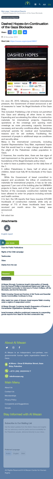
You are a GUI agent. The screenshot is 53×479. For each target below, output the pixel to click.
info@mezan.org (14, 376)
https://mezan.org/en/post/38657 (23, 41)
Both (23, 454)
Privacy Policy (10, 400)
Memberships (10, 395)
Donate (8, 408)
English (16, 454)
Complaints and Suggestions (17, 404)
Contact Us (9, 391)
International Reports (18, 11)
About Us (8, 387)
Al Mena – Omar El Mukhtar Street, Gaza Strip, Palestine (24, 365)
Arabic (8, 454)
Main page (5, 11)
